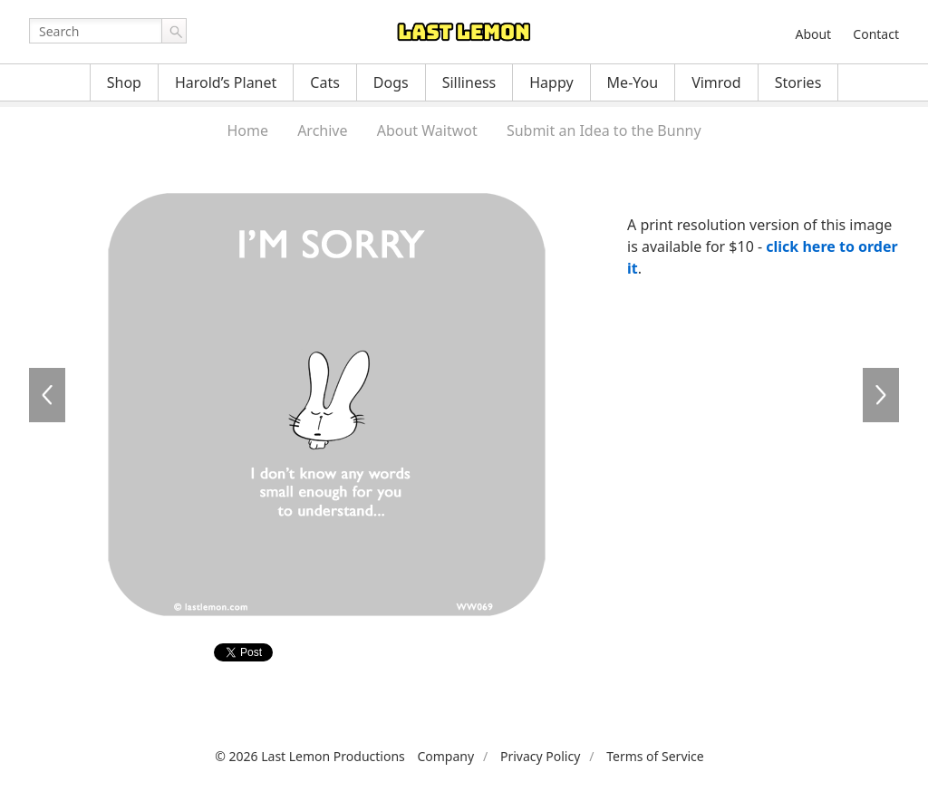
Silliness (469, 82)
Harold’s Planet (225, 82)
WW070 (881, 395)
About (813, 34)
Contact (876, 34)
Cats (325, 82)
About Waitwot (427, 130)
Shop (124, 82)
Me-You (633, 82)
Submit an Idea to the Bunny (604, 130)
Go (174, 30)
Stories (798, 82)
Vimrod (716, 82)
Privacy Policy (540, 756)
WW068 (47, 395)
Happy (551, 82)
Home (247, 130)
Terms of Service (655, 756)
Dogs (391, 82)
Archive (322, 130)
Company (445, 756)
